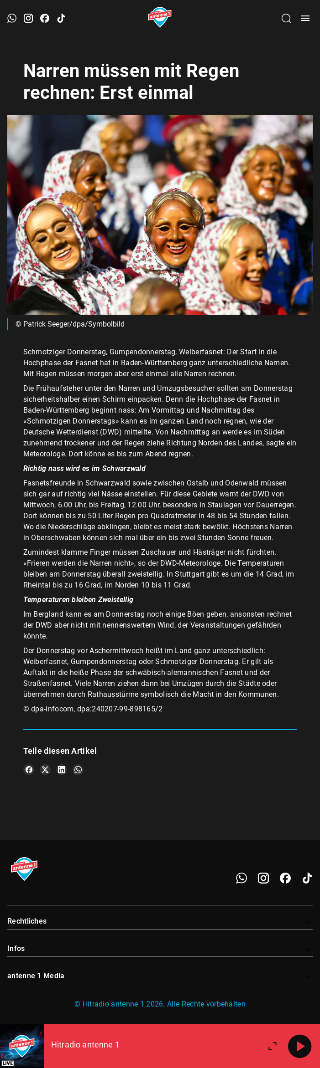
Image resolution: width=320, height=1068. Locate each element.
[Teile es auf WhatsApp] (78, 769)
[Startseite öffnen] (160, 18)
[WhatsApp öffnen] (11, 18)
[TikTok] (307, 878)
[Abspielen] (300, 1046)
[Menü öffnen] (305, 18)
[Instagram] (263, 878)
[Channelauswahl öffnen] (286, 18)
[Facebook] (285, 878)
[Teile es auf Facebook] (28, 769)
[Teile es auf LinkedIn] (61, 769)
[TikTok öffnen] (61, 18)
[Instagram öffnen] (28, 18)
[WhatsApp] (241, 878)
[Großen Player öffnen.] (272, 1046)
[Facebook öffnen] (44, 18)
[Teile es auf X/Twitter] (45, 769)
